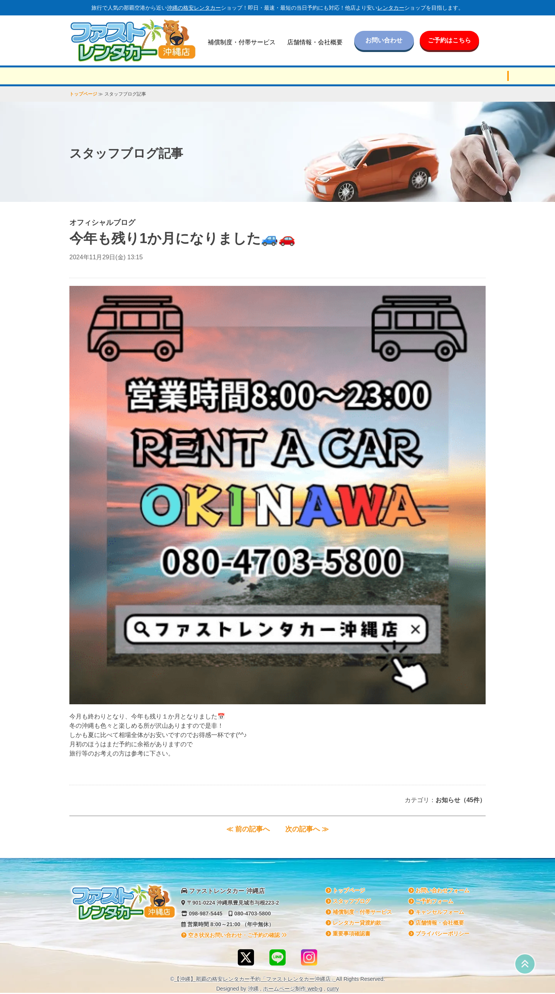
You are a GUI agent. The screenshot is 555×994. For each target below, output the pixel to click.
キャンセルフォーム (436, 912)
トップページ (83, 94)
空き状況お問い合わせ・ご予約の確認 (234, 935)
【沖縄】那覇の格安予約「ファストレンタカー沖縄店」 (255, 979)
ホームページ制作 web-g (292, 989)
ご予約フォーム (431, 901)
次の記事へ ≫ (307, 829)
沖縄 (253, 989)
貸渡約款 (353, 923)
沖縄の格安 (194, 8)
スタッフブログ (348, 901)
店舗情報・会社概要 (315, 42)
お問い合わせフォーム (439, 890)
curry (333, 989)
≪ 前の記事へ (248, 829)
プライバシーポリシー (439, 933)
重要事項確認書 (348, 933)
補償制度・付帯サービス (242, 42)
